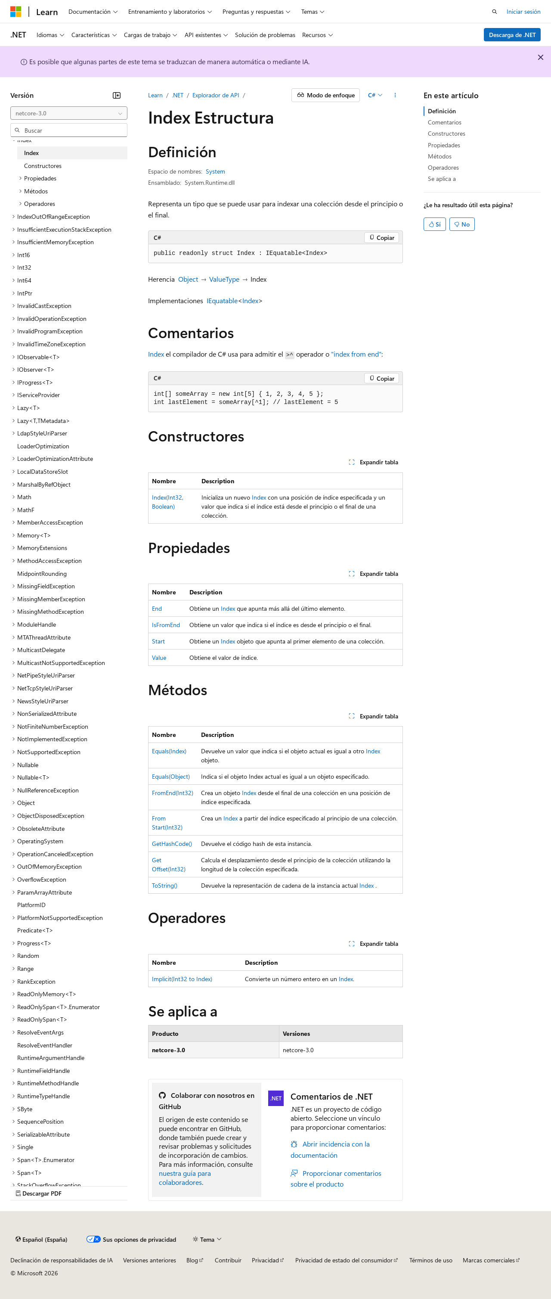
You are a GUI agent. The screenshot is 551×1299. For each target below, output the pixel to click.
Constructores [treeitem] (43, 166)
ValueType (224, 278)
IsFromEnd (166, 625)
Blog (192, 1260)
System (215, 171)
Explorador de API (215, 95)
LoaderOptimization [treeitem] (43, 446)
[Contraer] (116, 95)
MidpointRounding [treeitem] (42, 573)
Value (159, 657)
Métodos (440, 156)
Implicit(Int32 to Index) (182, 979)
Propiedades (444, 145)
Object (188, 278)
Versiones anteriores (149, 1260)
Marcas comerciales (489, 1260)
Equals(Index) (169, 751)
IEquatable (222, 300)
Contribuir (228, 1260)
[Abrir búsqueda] (494, 11)
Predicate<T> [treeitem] (35, 930)
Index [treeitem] (31, 153)
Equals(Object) (171, 776)
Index (250, 300)
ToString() (164, 885)
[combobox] (68, 113)
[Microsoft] (16, 11)
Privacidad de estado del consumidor (344, 1260)
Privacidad (265, 1260)
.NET (177, 95)
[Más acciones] (395, 95)
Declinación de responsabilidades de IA (61, 1260)
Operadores (443, 167)
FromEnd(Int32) (172, 793)
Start (158, 641)
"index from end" (356, 353)
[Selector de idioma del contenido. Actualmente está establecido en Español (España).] (41, 1239)
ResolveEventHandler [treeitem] (44, 1045)
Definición (442, 111)
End (157, 608)
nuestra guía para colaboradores (185, 1177)
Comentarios (444, 122)
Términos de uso (430, 1260)
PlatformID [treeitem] (31, 905)
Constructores (446, 133)
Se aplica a (442, 178)
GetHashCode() (172, 843)
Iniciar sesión (524, 11)
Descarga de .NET (512, 35)
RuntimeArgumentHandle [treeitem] (50, 1057)
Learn (155, 95)
